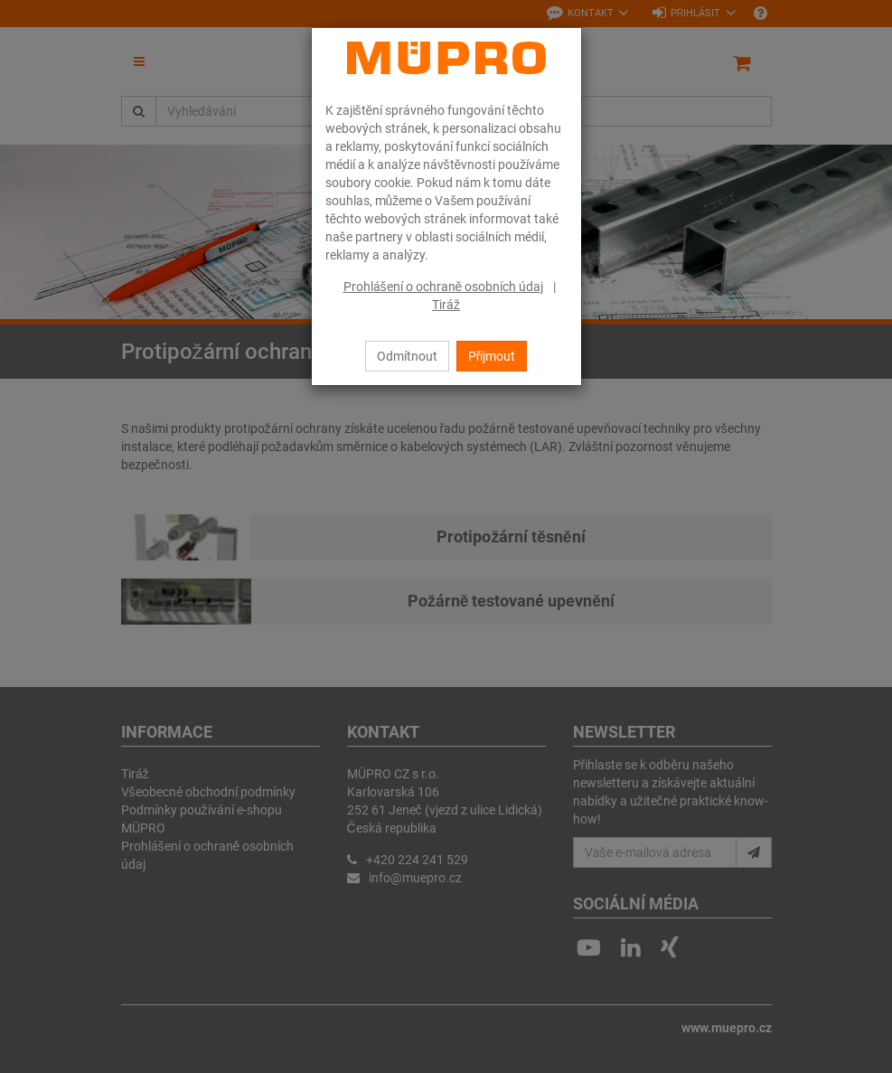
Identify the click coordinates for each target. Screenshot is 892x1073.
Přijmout (492, 356)
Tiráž (446, 304)
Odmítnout (407, 356)
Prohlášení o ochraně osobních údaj (443, 286)
